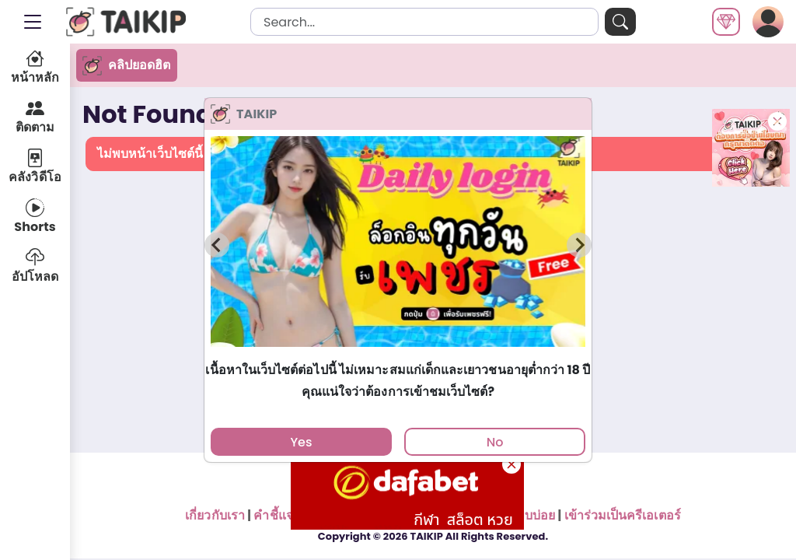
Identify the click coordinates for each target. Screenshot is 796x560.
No (495, 442)
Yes (301, 442)
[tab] (397, 354)
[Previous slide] (216, 245)
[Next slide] (579, 245)
